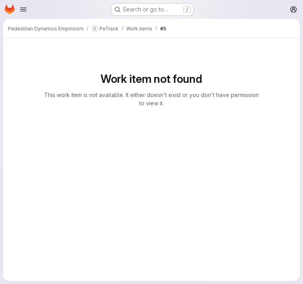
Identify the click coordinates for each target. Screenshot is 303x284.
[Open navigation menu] (23, 9)
